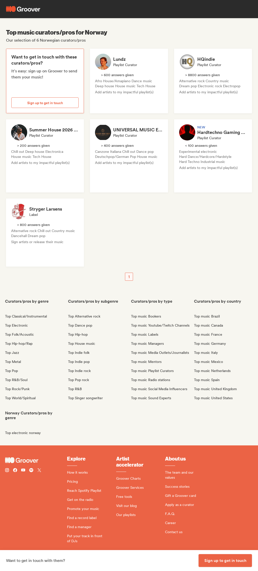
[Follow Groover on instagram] (7, 470)
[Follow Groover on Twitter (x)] (39, 470)
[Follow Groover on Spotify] (31, 470)
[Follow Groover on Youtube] (23, 470)
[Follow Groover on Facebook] (15, 470)
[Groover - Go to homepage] (36, 460)
